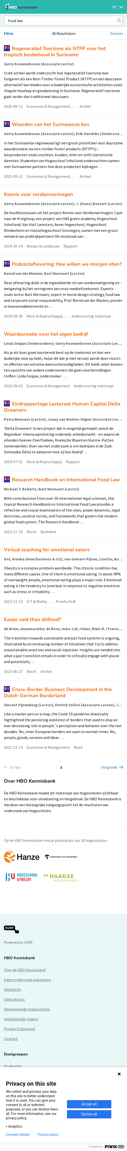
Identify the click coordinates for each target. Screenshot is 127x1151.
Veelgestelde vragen (21, 1018)
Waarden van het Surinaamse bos (50, 124)
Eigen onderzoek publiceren (27, 979)
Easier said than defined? (32, 619)
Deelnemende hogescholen (27, 1009)
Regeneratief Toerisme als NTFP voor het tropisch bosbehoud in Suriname (55, 51)
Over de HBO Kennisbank (25, 969)
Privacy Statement (19, 1028)
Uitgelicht (12, 989)
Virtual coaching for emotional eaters (47, 549)
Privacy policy (48, 1135)
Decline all (89, 1114)
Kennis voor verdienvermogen (38, 194)
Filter (9, 33)
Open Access (14, 999)
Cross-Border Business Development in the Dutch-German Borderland (58, 692)
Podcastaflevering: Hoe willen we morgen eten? (67, 264)
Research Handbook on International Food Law (66, 479)
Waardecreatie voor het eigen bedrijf (46, 334)
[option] (63, 868)
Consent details (18, 1135)
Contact (11, 1038)
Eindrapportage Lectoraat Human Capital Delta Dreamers (62, 407)
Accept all (89, 1104)
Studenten (13, 1066)
